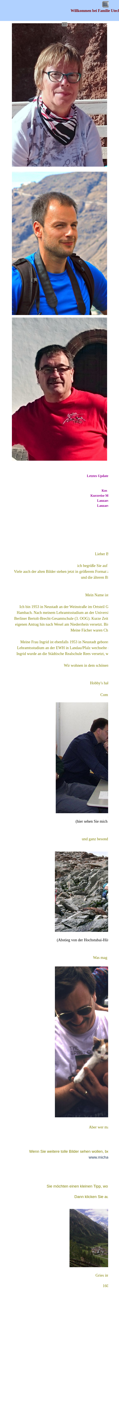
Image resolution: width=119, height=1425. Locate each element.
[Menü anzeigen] (105, 4)
